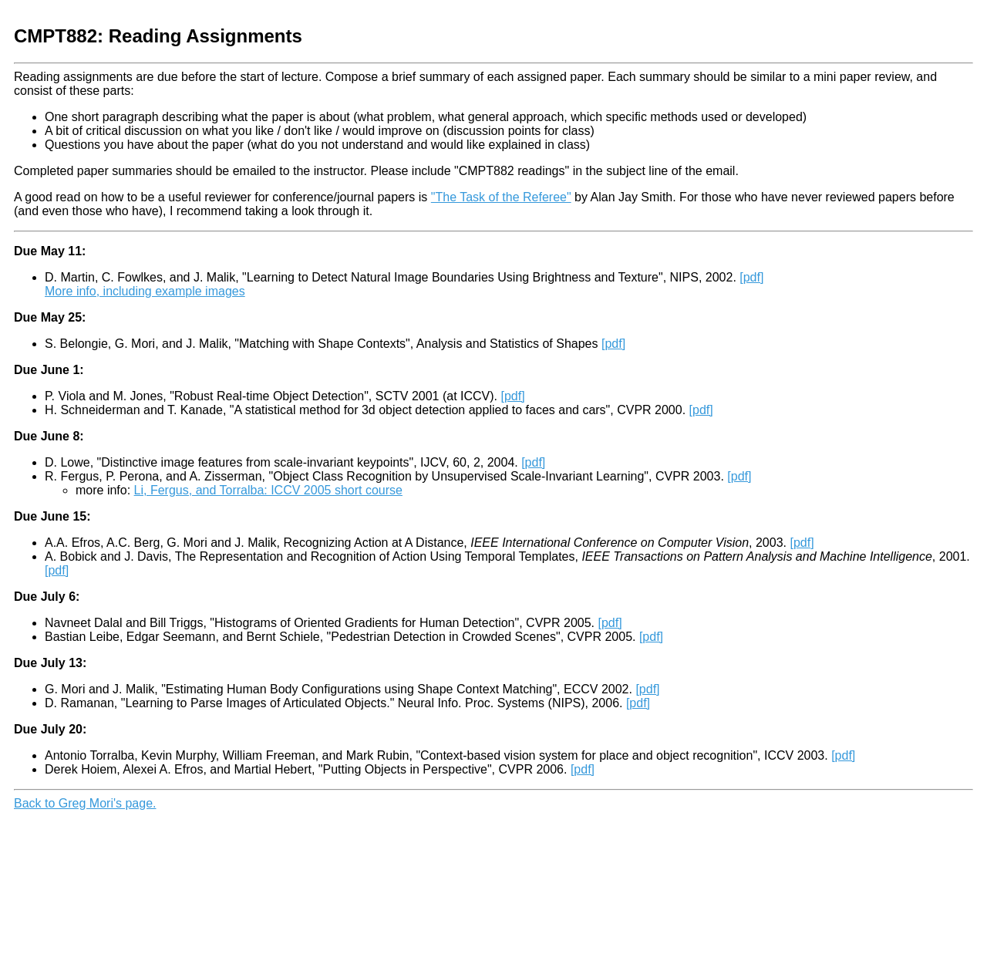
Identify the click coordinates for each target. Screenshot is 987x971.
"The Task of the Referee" (501, 197)
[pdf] (751, 277)
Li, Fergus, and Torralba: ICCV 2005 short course (268, 490)
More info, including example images (145, 291)
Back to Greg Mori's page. (85, 803)
